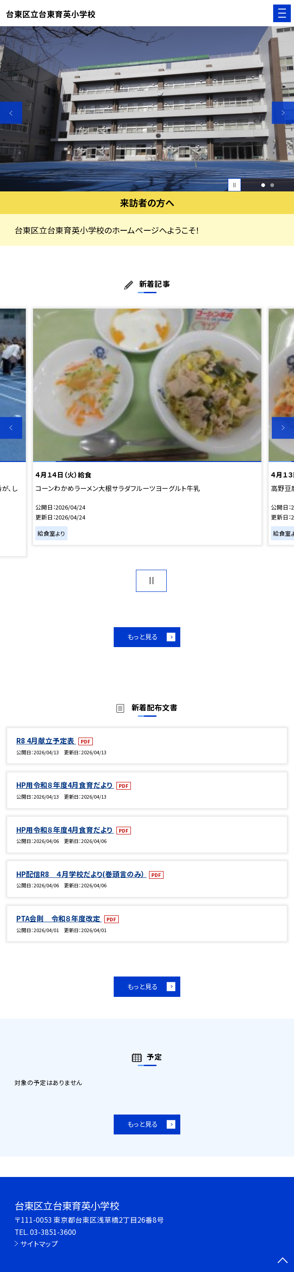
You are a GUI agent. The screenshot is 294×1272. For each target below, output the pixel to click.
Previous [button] (11, 113)
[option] (147, 108)
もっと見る (142, 636)
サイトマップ (39, 1243)
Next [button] (283, 113)
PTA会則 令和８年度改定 (59, 918)
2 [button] (272, 185)
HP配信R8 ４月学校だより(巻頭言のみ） (81, 874)
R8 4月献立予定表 (46, 740)
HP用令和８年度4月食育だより (65, 785)
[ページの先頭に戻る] (282, 1261)
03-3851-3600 (53, 1232)
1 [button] (263, 185)
